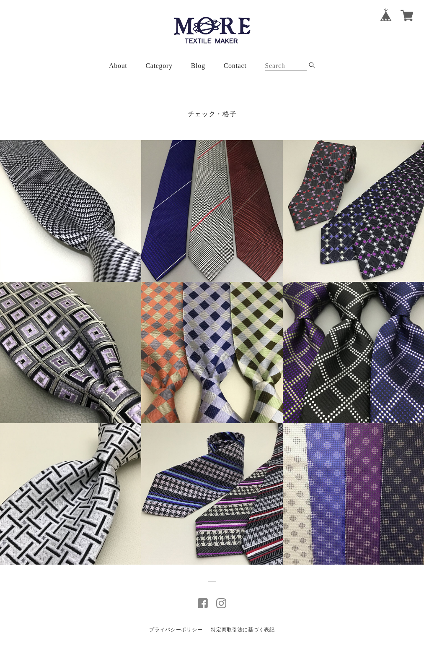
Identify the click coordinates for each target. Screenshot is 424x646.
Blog (198, 65)
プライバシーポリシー (175, 630)
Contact (235, 65)
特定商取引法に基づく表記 (242, 630)
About (118, 65)
